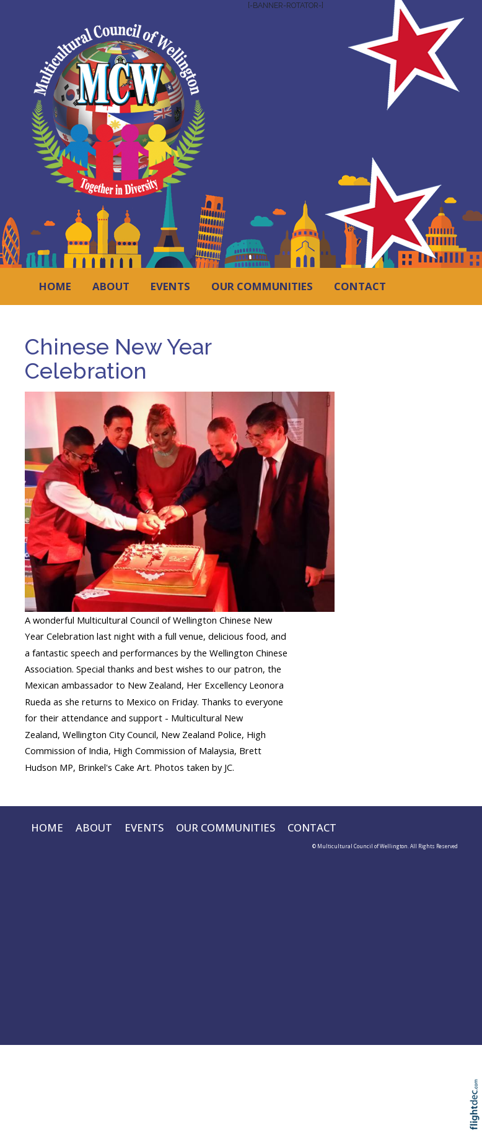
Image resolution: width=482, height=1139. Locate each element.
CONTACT (360, 286)
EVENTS (170, 286)
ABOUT (110, 286)
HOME (55, 286)
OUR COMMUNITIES (262, 286)
